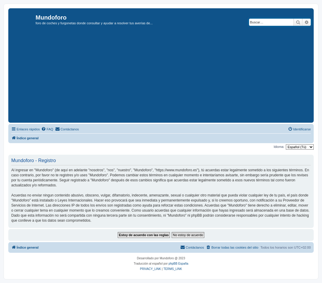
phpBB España (178, 263)
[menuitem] (47, 129)
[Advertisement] (166, 76)
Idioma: (279, 146)
